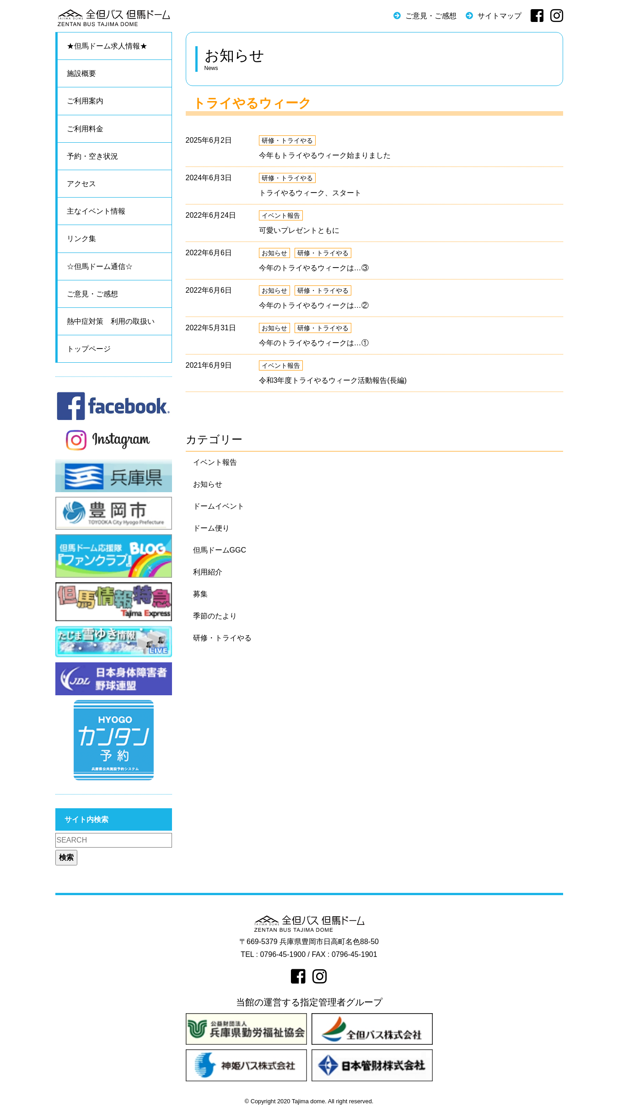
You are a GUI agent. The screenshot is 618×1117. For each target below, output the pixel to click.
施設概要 (81, 73)
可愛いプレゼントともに (299, 230)
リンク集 (81, 238)
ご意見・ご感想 (431, 16)
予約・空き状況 (92, 156)
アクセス (81, 184)
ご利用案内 (85, 101)
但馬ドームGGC (219, 550)
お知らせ (274, 253)
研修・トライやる (287, 140)
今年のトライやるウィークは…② (314, 305)
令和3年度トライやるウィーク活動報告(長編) (333, 380)
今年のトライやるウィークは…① (314, 343)
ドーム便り (211, 528)
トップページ (89, 349)
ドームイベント (218, 506)
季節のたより (215, 616)
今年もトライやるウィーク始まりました (325, 155)
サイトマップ (499, 16)
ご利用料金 (85, 129)
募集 (200, 594)
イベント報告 (281, 215)
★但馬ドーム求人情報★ (107, 46)
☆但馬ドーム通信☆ (100, 266)
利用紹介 (207, 572)
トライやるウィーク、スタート (310, 193)
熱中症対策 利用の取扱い (111, 321)
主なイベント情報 (96, 211)
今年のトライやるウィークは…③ (314, 268)
